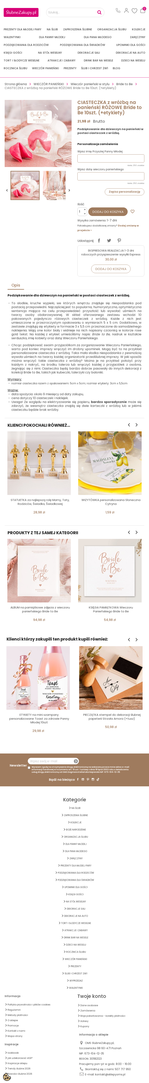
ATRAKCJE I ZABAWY (61, 60)
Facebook (78, 779)
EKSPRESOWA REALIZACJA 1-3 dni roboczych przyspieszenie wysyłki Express (110, 252)
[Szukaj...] (75, 12)
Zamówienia (87, 1010)
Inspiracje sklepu (17, 1063)
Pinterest (119, 240)
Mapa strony (15, 1036)
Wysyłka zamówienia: (91, 220)
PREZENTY (70, 68)
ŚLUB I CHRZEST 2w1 (94, 68)
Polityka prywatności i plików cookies (29, 1004)
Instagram (93, 779)
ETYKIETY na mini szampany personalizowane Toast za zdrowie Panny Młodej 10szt (39, 719)
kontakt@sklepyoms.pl (110, 1074)
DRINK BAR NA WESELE (98, 60)
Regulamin (14, 1009)
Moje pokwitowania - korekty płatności (102, 1015)
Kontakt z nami (16, 1030)
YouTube (83, 779)
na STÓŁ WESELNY (50, 53)
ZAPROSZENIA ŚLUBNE (77, 29)
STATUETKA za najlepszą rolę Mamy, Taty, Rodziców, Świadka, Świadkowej (40, 502)
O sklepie (13, 1020)
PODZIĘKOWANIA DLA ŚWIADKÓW (82, 45)
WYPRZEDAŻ (76, 980)
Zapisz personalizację (124, 192)
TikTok (98, 779)
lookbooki (13, 1052)
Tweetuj (109, 240)
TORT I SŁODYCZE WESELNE (21, 60)
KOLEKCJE (138, 29)
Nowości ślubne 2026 (20, 1073)
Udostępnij (99, 240)
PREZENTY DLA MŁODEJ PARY (22, 29)
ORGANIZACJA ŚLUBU (111, 29)
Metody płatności (18, 1015)
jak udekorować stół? (20, 1058)
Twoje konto (91, 996)
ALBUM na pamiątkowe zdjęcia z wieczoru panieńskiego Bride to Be (40, 609)
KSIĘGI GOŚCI (13, 53)
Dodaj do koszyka (108, 212)
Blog (116, 68)
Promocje (13, 1025)
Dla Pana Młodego (98, 37)
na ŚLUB (52, 29)
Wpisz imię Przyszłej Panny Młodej (100, 151)
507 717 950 (123, 1069)
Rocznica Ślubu (15, 68)
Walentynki (12, 37)
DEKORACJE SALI (89, 53)
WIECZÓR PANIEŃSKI (45, 68)
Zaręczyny (137, 37)
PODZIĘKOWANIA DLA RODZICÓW (26, 45)
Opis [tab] (15, 285)
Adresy (84, 1021)
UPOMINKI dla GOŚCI (130, 45)
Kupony (84, 1026)
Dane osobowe (89, 1005)
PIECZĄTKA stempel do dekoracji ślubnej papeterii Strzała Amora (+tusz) (112, 717)
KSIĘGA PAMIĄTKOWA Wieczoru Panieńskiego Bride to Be (111, 609)
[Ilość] (82, 212)
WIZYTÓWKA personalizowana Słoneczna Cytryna (110, 502)
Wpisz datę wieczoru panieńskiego (100, 169)
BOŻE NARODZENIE (76, 829)
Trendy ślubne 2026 (19, 1068)
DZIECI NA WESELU (133, 60)
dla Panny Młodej (52, 37)
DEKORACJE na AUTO (130, 53)
